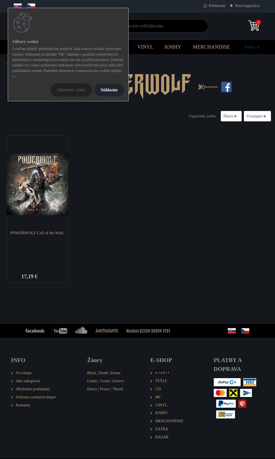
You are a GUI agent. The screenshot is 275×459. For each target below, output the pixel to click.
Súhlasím (109, 90)
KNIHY (173, 47)
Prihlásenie (217, 6)
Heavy (92, 389)
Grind (105, 381)
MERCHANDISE (211, 47)
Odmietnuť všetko (71, 90)
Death (103, 373)
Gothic (92, 381)
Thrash (118, 389)
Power (105, 389)
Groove (118, 381)
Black (91, 373)
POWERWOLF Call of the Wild (37, 232)
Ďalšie (250, 47)
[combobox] (231, 116)
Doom (115, 373)
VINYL (145, 47)
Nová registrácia (247, 6)
